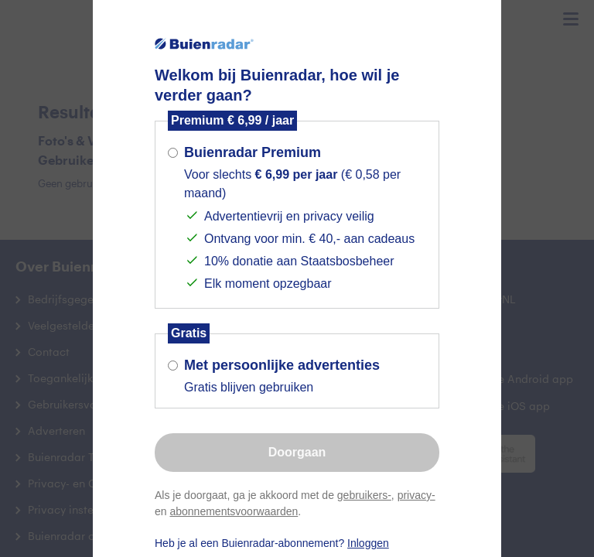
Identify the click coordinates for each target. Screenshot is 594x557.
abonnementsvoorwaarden (233, 511)
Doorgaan (297, 452)
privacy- (416, 495)
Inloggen (368, 543)
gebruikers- (364, 495)
